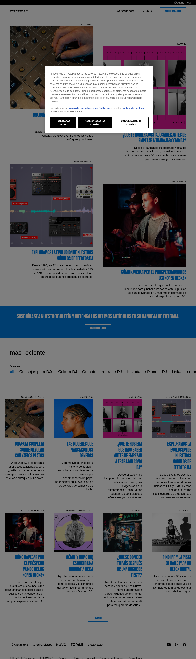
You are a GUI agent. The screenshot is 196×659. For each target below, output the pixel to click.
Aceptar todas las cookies (95, 123)
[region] (99, 99)
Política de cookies (133, 108)
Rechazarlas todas (63, 123)
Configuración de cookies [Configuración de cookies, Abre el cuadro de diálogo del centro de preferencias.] (131, 123)
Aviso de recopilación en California (89, 108)
